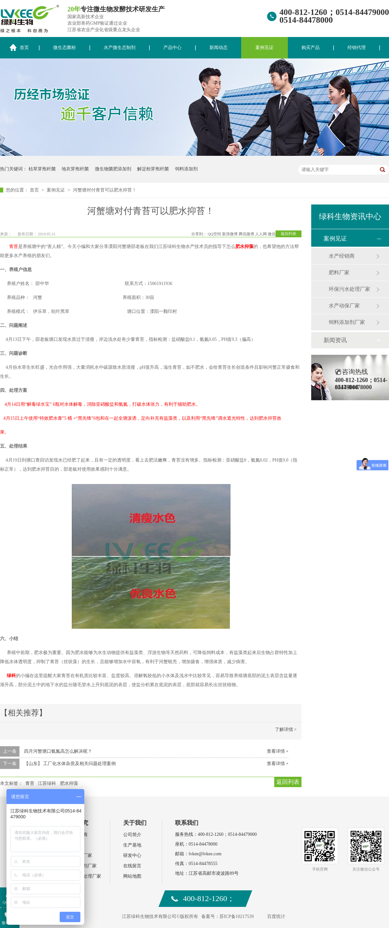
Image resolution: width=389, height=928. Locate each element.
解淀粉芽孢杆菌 (153, 169)
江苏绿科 (47, 783)
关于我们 (135, 823)
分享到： (199, 234)
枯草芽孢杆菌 (42, 169)
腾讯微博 (246, 234)
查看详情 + (278, 751)
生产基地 (132, 845)
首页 (35, 190)
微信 (272, 234)
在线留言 (132, 865)
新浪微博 (230, 234)
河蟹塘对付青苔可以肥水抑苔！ (104, 190)
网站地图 (132, 876)
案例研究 (76, 823)
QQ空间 (214, 234)
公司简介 (132, 834)
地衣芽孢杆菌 (75, 169)
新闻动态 (218, 47)
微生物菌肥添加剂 (113, 169)
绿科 (11, 675)
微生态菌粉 (64, 47)
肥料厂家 (339, 272)
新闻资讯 (335, 340)
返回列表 (288, 233)
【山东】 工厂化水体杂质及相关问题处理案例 (70, 763)
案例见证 (264, 47)
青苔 (29, 783)
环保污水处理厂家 (349, 289)
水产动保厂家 (344, 305)
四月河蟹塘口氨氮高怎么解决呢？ (58, 751)
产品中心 (172, 47)
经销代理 (357, 47)
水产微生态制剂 (120, 47)
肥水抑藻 (244, 246)
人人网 (261, 234)
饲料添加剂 (186, 169)
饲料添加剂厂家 (347, 322)
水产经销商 (342, 256)
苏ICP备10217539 (236, 916)
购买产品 (310, 47)
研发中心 (132, 855)
